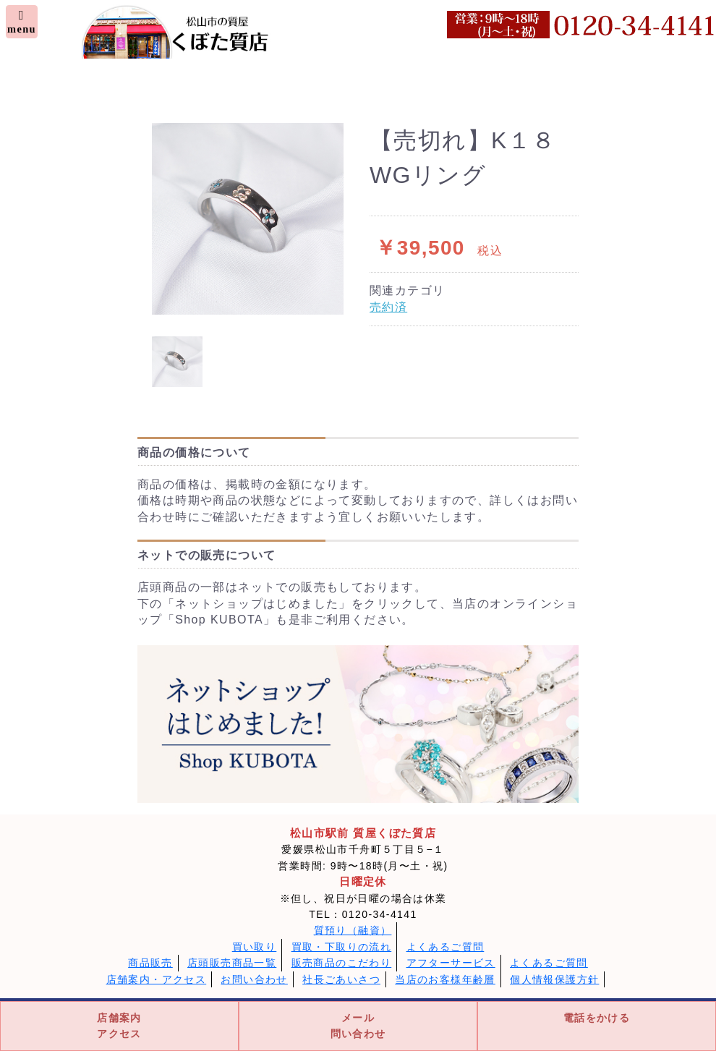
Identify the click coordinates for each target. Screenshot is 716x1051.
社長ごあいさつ (341, 979)
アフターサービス (450, 963)
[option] (248, 219)
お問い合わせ (254, 979)
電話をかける (596, 1018)
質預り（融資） (353, 930)
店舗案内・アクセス (156, 979)
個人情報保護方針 (554, 979)
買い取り (254, 947)
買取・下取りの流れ (341, 947)
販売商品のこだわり (341, 963)
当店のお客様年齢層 (445, 979)
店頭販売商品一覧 (231, 963)
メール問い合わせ (358, 1025)
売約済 (388, 307)
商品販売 (150, 963)
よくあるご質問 (445, 947)
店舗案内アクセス (119, 1025)
